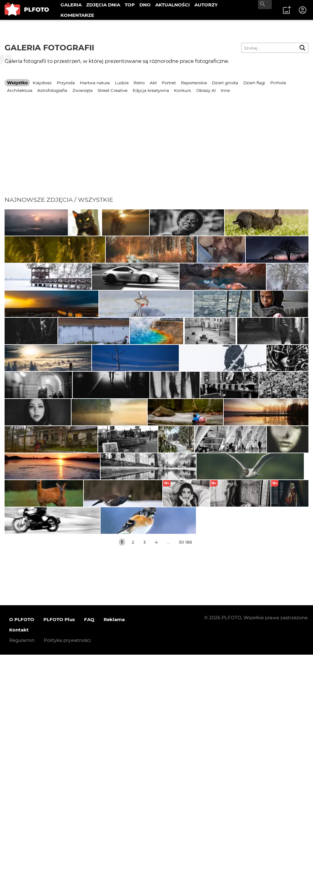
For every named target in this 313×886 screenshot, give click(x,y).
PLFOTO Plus (59, 851)
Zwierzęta (82, 90)
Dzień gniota (225, 82)
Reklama (114, 851)
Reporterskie (194, 82)
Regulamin (22, 872)
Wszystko (17, 82)
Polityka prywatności (67, 872)
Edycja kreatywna (151, 90)
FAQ (89, 851)
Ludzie (122, 82)
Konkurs (182, 90)
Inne (225, 90)
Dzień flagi (254, 82)
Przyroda (66, 82)
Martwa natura (95, 82)
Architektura (19, 90)
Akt (153, 82)
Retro (139, 82)
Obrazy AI (206, 90)
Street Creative (112, 90)
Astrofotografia (52, 90)
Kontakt (19, 861)
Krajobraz (42, 82)
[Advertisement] (156, 150)
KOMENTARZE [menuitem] (77, 15)
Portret (169, 82)
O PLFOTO (21, 851)
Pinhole (278, 82)
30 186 (185, 773)
